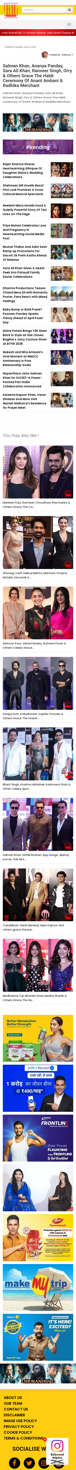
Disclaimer (14, 1415)
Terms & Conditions (23, 1438)
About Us (12, 1397)
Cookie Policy (17, 1432)
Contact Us (15, 1409)
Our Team (12, 1403)
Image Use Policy (20, 1420)
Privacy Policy (18, 1426)
